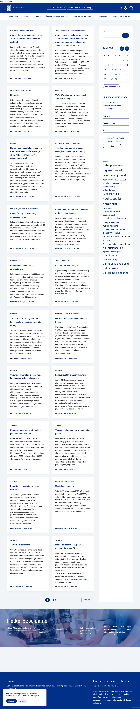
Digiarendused (102, 16)
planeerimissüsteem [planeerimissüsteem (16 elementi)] (113, 236)
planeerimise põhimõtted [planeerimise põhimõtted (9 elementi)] (114, 229)
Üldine (32, 30)
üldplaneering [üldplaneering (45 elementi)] (111, 268)
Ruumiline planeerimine (33, 16)
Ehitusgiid (16, 101)
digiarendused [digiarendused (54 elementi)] (112, 170)
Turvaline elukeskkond (23, 562)
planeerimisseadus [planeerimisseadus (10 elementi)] (111, 233)
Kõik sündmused (111, 86)
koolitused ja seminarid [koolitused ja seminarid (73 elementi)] (112, 201)
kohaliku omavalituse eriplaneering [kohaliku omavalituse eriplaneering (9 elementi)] (112, 185)
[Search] (131, 8)
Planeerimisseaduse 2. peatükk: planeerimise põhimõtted (68, 566)
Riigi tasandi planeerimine (19, 30)
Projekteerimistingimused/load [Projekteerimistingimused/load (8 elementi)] (116, 244)
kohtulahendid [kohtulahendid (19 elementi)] (111, 193)
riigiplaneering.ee (55, 8)
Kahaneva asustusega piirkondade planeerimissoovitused (23, 451)
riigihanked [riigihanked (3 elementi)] (106, 252)
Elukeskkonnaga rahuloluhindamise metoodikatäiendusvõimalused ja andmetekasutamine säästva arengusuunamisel (27, 161)
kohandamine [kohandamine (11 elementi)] (109, 190)
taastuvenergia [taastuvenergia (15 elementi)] (111, 259)
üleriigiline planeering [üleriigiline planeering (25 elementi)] (116, 272)
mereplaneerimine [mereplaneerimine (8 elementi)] (111, 222)
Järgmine (87, 621)
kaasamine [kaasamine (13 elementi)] (108, 179)
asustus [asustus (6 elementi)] (106, 161)
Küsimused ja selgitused (122, 16)
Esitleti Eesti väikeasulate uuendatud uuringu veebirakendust (70, 223)
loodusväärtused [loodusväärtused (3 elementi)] (109, 215)
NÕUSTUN (11, 701)
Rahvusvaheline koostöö (72, 327)
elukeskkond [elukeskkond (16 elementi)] (109, 175)
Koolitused (15, 16)
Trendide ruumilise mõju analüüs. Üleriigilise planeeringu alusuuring (69, 158)
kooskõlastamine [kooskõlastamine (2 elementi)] (108, 208)
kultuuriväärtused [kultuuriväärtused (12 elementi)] (111, 211)
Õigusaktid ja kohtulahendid (59, 16)
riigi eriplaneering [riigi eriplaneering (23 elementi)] (113, 247)
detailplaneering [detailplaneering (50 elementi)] (113, 165)
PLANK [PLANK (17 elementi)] (107, 240)
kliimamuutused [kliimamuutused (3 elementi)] (120, 180)
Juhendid (28, 97)
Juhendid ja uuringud (84, 16)
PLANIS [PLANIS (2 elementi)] (127, 237)
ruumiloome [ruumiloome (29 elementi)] (110, 255)
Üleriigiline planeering (67, 504)
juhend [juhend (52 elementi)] (121, 175)
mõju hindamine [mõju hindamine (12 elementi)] (110, 226)
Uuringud (82, 30)
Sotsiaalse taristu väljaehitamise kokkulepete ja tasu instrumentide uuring (27, 335)
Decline (22, 701)
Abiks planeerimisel (62, 30)
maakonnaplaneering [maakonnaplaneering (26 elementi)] (115, 218)
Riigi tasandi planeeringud (70, 279)
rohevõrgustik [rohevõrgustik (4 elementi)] (116, 252)
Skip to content (6, 1)
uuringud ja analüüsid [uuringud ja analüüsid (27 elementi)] (116, 263)
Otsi (125, 35)
